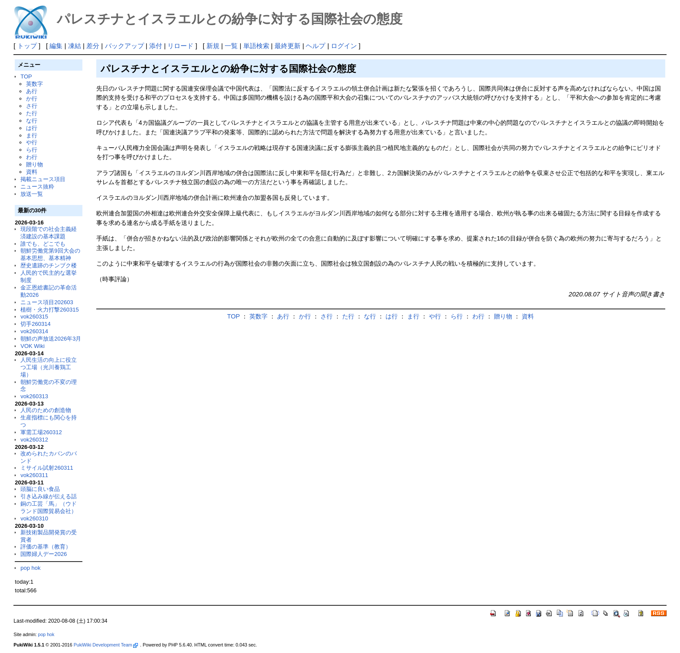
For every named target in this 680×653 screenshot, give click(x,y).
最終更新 (288, 45)
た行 (31, 113)
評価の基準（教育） (45, 546)
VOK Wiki (32, 346)
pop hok (30, 568)
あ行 (31, 91)
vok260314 (34, 331)
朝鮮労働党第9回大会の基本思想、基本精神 (50, 254)
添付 (155, 45)
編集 (55, 45)
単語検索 (256, 45)
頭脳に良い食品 (40, 489)
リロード (180, 45)
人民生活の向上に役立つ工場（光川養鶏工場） (48, 367)
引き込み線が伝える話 (48, 496)
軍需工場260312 (41, 432)
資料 (31, 172)
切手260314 (35, 324)
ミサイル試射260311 (46, 468)
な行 (31, 120)
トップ (27, 45)
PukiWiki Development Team (106, 644)
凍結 (74, 45)
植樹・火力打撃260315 (49, 309)
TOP (26, 76)
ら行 (31, 149)
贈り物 (34, 164)
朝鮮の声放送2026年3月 (50, 338)
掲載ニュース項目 (42, 179)
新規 (212, 45)
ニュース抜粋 (37, 186)
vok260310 (34, 518)
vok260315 (34, 316)
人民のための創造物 (45, 410)
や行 (31, 142)
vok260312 (34, 439)
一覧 (231, 45)
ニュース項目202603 (46, 302)
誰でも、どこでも (42, 243)
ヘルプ (315, 45)
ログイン (344, 45)
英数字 (34, 84)
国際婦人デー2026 (43, 554)
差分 (92, 45)
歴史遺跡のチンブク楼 (48, 265)
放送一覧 (31, 194)
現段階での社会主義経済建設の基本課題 (48, 233)
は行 (31, 128)
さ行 (31, 106)
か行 (31, 98)
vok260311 (34, 475)
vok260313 (34, 396)
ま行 (31, 135)
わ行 (31, 157)
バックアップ (124, 45)
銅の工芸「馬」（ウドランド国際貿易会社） (48, 507)
